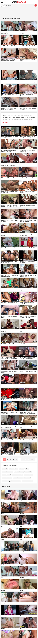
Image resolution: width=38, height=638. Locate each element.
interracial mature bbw (28, 481)
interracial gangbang (24, 468)
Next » (32, 459)
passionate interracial (17, 475)
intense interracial (7, 475)
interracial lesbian (13, 468)
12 (25, 459)
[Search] (35, 5)
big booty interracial (16, 481)
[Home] (2, 5)
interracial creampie (17, 478)
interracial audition (7, 478)
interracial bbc (28, 471)
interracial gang (6, 481)
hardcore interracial (18, 471)
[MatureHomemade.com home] (19, 2)
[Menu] (2, 1)
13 (28, 459)
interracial (5, 468)
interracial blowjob (29, 475)
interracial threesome (7, 471)
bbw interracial (27, 478)
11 (22, 459)
